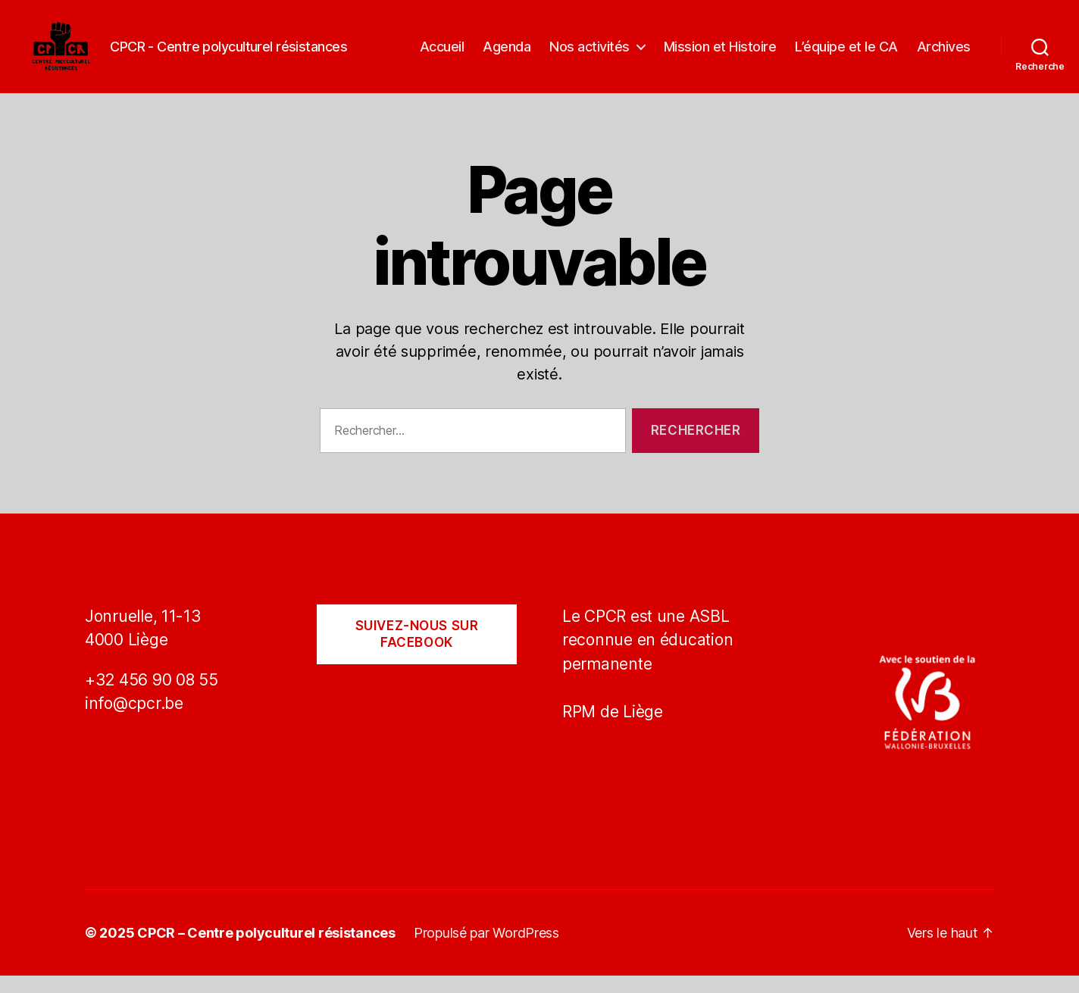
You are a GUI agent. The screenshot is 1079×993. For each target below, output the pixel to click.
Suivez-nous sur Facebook (417, 651)
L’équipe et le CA (846, 55)
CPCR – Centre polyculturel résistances (266, 950)
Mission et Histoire (720, 55)
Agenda (506, 55)
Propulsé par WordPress (486, 950)
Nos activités (589, 55)
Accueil (442, 55)
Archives (944, 55)
